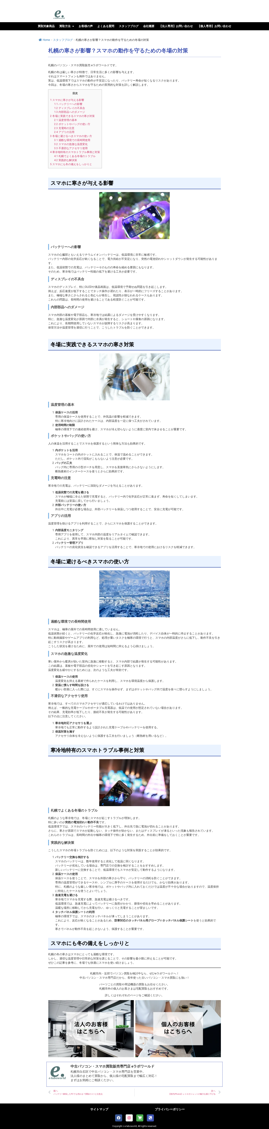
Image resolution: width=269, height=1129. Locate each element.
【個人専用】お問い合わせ (214, 26)
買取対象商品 (46, 26)
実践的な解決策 (65, 160)
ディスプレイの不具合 (69, 108)
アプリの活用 (64, 132)
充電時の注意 (64, 128)
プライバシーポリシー (170, 1109)
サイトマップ (99, 1109)
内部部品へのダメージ (69, 112)
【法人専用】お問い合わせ (176, 26)
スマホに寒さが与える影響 (67, 100)
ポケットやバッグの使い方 (72, 124)
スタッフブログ (129, 26)
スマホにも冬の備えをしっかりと (71, 164)
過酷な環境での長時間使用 (72, 140)
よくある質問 (105, 26)
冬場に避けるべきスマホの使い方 (71, 136)
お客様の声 (86, 26)
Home (44, 40)
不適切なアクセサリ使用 (71, 148)
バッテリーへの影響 (68, 104)
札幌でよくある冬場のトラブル (75, 156)
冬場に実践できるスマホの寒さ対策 (72, 116)
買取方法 (66, 26)
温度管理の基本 (65, 120)
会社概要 (148, 26)
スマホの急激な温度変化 (71, 144)
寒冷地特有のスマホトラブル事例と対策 (75, 152)
